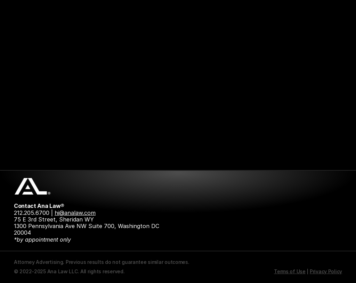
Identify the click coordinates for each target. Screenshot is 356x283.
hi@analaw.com (75, 212)
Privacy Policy (326, 271)
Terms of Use (290, 271)
